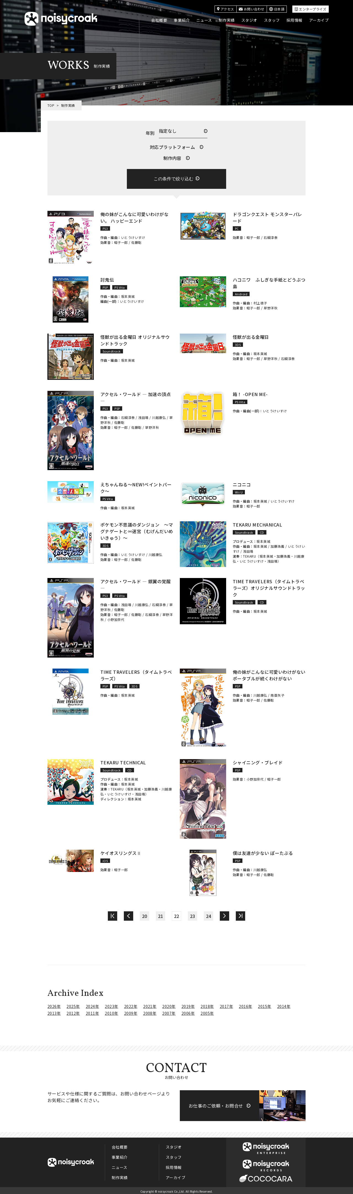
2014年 (283, 1004)
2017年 (226, 1004)
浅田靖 (143, 415)
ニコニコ (242, 482)
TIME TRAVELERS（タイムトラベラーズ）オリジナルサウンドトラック (269, 586)
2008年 (149, 1011)
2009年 (130, 1011)
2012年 (73, 1011)
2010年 (111, 1011)
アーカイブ (319, 20)
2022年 (130, 1004)
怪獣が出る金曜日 (251, 335)
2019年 (188, 1004)
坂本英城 (128, 294)
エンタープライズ (310, 9)
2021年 (149, 1004)
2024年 (92, 1004)
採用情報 (295, 20)
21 (160, 914)
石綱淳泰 (270, 235)
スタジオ (249, 20)
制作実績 (227, 20)
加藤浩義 (277, 544)
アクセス (225, 9)
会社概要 (159, 20)
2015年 (264, 1004)
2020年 (168, 1004)
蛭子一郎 (121, 240)
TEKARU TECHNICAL (123, 760)
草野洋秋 (270, 306)
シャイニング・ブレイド (258, 760)
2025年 (73, 1004)
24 (208, 914)
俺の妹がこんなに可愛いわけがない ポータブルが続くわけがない (269, 673)
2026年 (54, 1004)
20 (144, 914)
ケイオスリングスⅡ (120, 851)
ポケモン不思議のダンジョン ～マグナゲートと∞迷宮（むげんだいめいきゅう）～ (136, 529)
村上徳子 (260, 301)
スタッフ (272, 20)
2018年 (207, 1004)
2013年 (54, 1011)
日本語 (276, 9)
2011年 (92, 1011)
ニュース (204, 20)
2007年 (168, 1011)
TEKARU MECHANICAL (257, 522)
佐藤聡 (136, 240)
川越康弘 (159, 415)
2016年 (245, 1004)
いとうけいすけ (133, 235)
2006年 (188, 1011)
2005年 (207, 1011)
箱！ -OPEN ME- (250, 392)
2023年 (111, 1004)
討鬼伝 (107, 277)
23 (192, 914)
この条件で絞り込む (173, 177)
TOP (50, 105)
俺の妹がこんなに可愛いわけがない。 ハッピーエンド (134, 215)
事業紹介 (182, 20)
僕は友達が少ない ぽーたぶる (263, 851)
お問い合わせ (251, 9)
